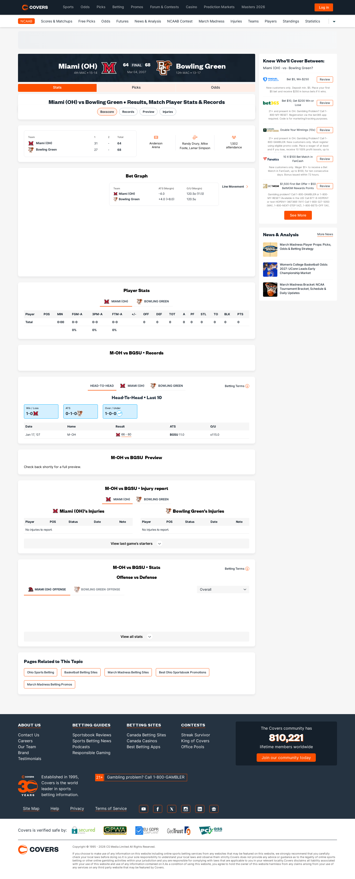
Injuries (236, 21)
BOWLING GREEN (152, 499)
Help (55, 808)
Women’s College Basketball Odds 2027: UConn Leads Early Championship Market (303, 269)
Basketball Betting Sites (80, 672)
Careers (25, 740)
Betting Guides (91, 725)
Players (271, 21)
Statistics (312, 21)
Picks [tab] (136, 87)
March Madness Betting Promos (49, 684)
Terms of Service (111, 808)
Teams (253, 21)
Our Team (27, 746)
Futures (122, 21)
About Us (29, 725)
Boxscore (107, 112)
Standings (291, 21)
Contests (193, 725)
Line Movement (233, 186)
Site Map (31, 808)
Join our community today (286, 757)
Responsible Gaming (91, 752)
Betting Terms (237, 386)
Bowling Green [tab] (153, 302)
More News (325, 234)
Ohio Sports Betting (40, 672)
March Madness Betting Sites (128, 672)
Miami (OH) (77, 65)
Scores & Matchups (56, 21)
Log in (324, 7)
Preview (148, 112)
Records (128, 112)
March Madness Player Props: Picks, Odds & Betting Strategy (305, 247)
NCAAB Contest (180, 21)
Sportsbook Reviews (91, 734)
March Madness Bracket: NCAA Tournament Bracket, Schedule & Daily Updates (303, 289)
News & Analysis (148, 21)
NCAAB (26, 21)
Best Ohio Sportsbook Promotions (182, 672)
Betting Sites (144, 725)
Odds (105, 21)
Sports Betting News (91, 740)
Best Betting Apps (143, 746)
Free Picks (86, 21)
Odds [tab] (215, 87)
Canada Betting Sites (146, 734)
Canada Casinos (142, 740)
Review (325, 79)
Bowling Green (201, 65)
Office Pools (192, 746)
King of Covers (195, 740)
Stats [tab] (57, 87)
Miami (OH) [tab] (116, 302)
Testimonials (29, 758)
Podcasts (81, 746)
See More (298, 215)
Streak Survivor (195, 734)
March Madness (211, 21)
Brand (23, 752)
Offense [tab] (47, 589)
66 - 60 (126, 434)
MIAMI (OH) (117, 499)
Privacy (77, 808)
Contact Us (28, 734)
